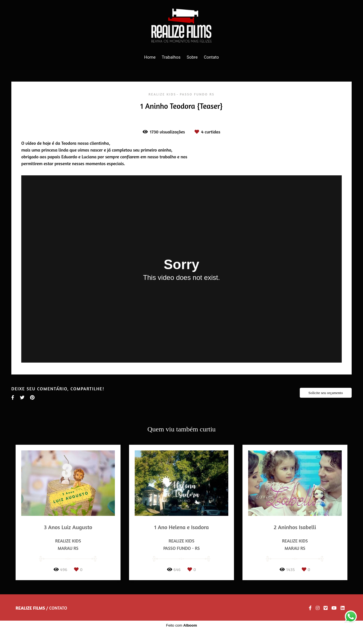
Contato (211, 57)
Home (149, 57)
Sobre (192, 57)
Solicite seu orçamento (326, 393)
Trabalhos (171, 57)
